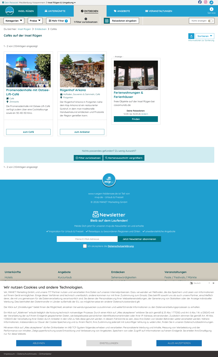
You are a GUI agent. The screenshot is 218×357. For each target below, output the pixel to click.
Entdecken (40, 29)
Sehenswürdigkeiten (123, 277)
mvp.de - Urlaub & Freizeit (109, 197)
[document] (109, 312)
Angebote (64, 272)
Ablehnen (39, 343)
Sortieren (203, 36)
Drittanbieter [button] (45, 353)
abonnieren (139, 239)
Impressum (9, 353)
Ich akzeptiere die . (109, 246)
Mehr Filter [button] (58, 21)
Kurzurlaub (65, 277)
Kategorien (12, 20)
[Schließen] (213, 283)
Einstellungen (109, 343)
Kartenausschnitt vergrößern (123, 157)
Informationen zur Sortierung (201, 40)
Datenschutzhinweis (27, 353)
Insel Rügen (62, 2)
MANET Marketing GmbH (113, 202)
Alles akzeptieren (179, 343)
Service (212, 10)
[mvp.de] (211, 2)
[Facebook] (200, 2)
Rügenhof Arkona (73, 90)
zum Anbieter (82, 131)
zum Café (28, 131)
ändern (144, 114)
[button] (27, 9)
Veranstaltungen (176, 272)
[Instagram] (205, 2)
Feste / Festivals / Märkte (181, 277)
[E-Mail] (87, 239)
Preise (34, 20)
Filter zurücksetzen (88, 157)
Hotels (9, 277)
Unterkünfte (13, 272)
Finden (136, 119)
